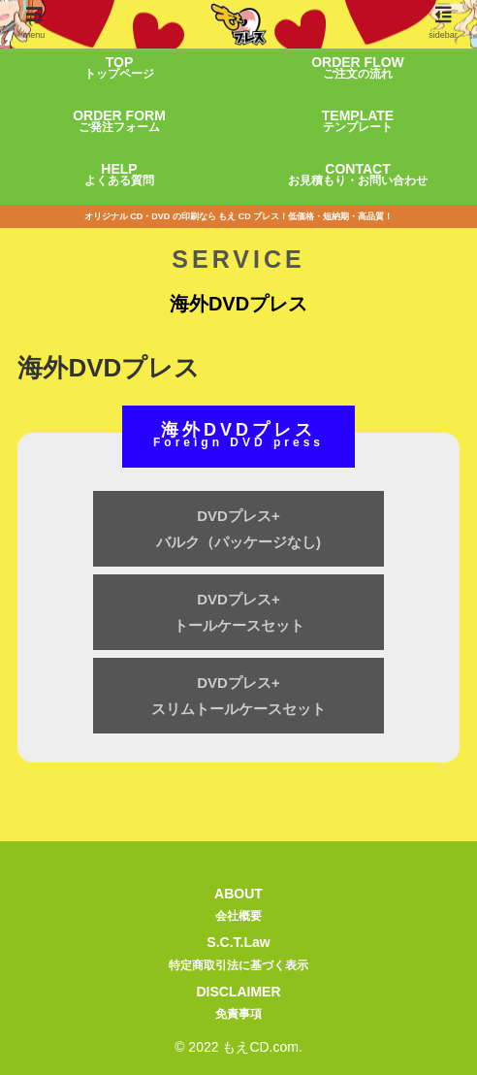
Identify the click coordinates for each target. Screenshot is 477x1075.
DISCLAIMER (238, 1005)
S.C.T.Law (238, 955)
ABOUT (238, 907)
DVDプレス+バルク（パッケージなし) (238, 528)
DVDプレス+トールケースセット (239, 612)
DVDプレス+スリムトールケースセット (238, 695)
